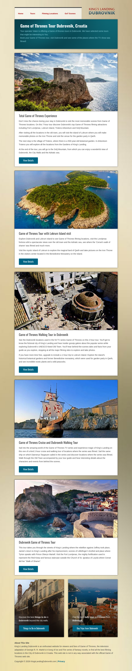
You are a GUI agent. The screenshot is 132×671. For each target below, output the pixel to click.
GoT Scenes (70, 13)
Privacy (61, 661)
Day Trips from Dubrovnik (87, 628)
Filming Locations (50, 13)
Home (20, 13)
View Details (28, 160)
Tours (32, 13)
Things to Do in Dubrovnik (34, 628)
